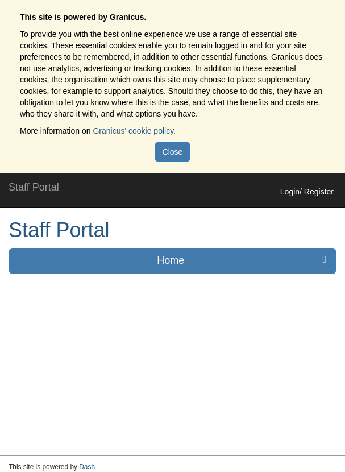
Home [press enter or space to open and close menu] (241, 260)
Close (173, 151)
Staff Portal (59, 230)
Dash (87, 467)
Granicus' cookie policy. (134, 130)
